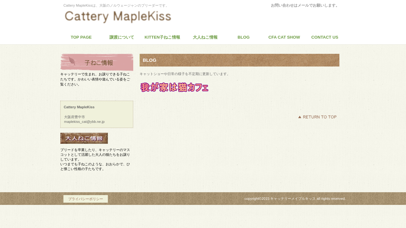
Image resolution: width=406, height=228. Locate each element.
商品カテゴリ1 (96, 63)
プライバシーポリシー (85, 199)
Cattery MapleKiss (122, 17)
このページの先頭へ (317, 117)
